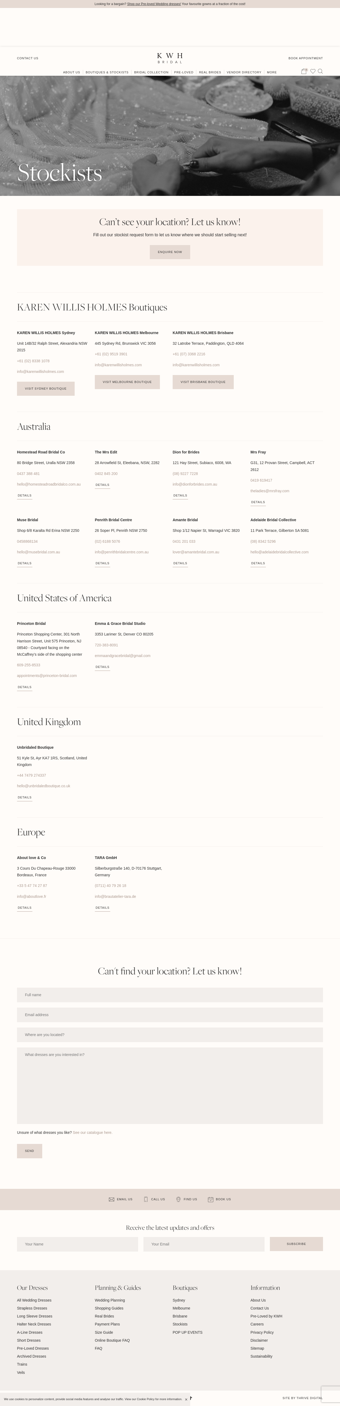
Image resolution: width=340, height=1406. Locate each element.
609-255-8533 (28, 665)
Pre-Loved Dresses (33, 1348)
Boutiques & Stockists (107, 33)
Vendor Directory (244, 33)
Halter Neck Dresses (34, 1324)
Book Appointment (305, 19)
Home (22, 52)
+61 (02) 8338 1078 (33, 361)
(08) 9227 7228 (185, 474)
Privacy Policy (262, 1332)
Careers (257, 1324)
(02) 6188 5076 (107, 541)
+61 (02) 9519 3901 (111, 354)
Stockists (180, 1324)
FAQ (98, 1348)
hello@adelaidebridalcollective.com (279, 552)
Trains (22, 1364)
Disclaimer (259, 1340)
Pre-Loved (184, 33)
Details (25, 495)
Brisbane (180, 1316)
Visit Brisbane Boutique (203, 382)
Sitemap (257, 1348)
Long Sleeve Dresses (34, 1316)
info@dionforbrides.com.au (195, 484)
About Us (71, 33)
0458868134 (27, 541)
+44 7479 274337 (31, 775)
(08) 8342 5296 (263, 541)
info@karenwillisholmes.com (40, 371)
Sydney (179, 1300)
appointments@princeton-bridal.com (47, 676)
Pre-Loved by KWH (266, 1316)
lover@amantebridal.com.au (196, 552)
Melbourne (181, 1308)
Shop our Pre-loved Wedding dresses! (154, 4)
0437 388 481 (28, 474)
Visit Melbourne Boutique (127, 382)
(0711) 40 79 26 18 (110, 886)
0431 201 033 (184, 541)
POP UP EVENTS (187, 1332)
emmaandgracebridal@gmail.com (123, 656)
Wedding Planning (110, 1300)
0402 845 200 (106, 474)
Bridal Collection (151, 33)
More (272, 33)
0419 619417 (261, 480)
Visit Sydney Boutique (46, 388)
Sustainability (261, 1356)
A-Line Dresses (29, 1332)
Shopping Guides (109, 1308)
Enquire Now (170, 252)
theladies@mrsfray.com (269, 491)
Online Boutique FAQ (112, 1340)
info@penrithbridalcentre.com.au (122, 552)
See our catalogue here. (92, 1133)
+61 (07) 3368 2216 (189, 354)
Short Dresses (29, 1340)
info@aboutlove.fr (31, 896)
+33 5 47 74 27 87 (32, 886)
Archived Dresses (31, 1356)
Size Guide (104, 1332)
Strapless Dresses (32, 1308)
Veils (21, 1372)
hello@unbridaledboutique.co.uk (43, 786)
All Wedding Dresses (34, 1300)
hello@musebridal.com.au (38, 552)
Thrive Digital (310, 1398)
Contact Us (28, 19)
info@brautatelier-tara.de (115, 896)
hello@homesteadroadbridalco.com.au (49, 484)
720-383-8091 (106, 645)
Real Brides (210, 33)
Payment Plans (107, 1324)
